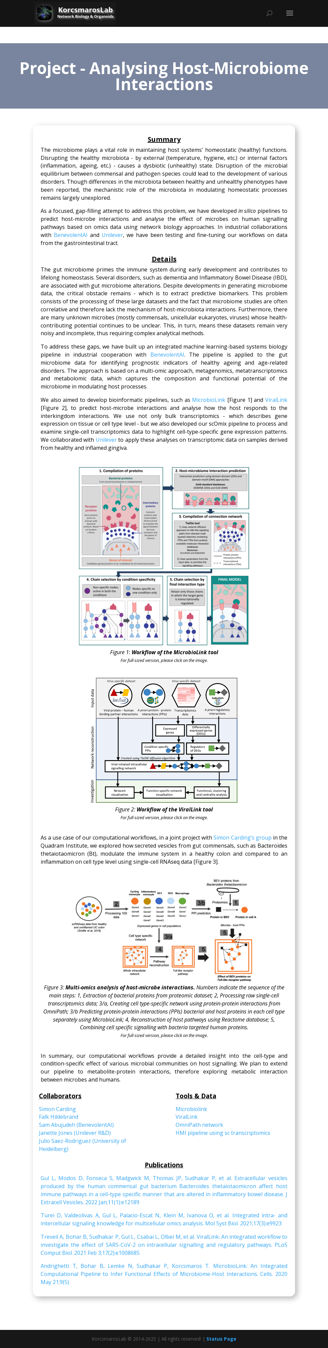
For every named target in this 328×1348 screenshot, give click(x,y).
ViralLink (276, 400)
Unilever (112, 235)
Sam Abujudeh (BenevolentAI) (76, 1124)
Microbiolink (191, 1109)
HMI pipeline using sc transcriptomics (223, 1133)
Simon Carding (57, 1109)
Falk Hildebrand (58, 1116)
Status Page (221, 1339)
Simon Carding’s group (242, 837)
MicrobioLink (208, 400)
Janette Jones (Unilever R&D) (75, 1133)
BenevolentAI (71, 235)
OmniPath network (199, 1124)
